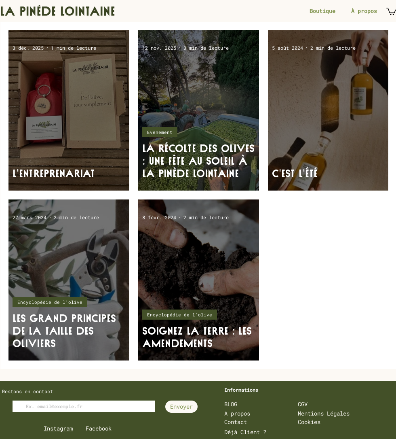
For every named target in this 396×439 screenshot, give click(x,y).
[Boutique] (322, 11)
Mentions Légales (324, 413)
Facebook (99, 428)
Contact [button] (235, 422)
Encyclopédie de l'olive (49, 302)
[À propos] (364, 11)
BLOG (230, 404)
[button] (391, 11)
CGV (303, 404)
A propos (237, 413)
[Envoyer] (181, 407)
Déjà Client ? (245, 432)
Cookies (309, 422)
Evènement (160, 132)
